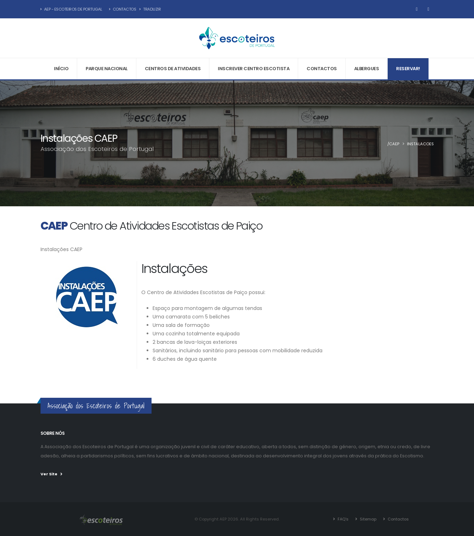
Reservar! (408, 68)
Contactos (122, 9)
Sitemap (367, 519)
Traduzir (150, 9)
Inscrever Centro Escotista (253, 68)
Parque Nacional (107, 68)
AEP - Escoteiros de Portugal (71, 9)
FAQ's (342, 519)
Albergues (366, 68)
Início (61, 68)
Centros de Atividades (173, 68)
